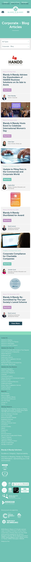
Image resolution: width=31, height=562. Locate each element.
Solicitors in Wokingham (7, 343)
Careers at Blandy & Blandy (8, 397)
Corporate (4, 374)
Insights (5, 166)
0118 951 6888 (24, 3)
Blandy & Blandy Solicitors (11, 450)
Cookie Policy (5, 532)
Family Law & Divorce (7, 357)
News (4, 71)
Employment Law (6, 355)
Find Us (3, 404)
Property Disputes (6, 360)
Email (3, 12)
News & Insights (5, 395)
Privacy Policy (21, 531)
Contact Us (4, 338)
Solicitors (4, 457)
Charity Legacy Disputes (7, 370)
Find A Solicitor (5, 393)
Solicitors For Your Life (7, 348)
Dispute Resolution (6, 353)
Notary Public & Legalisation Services (11, 359)
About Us (3, 391)
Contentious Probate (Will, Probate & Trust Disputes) (15, 350)
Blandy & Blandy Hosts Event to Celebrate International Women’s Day (14, 127)
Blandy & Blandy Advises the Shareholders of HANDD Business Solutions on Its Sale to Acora (15, 79)
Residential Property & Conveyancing (11, 362)
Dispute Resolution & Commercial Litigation (13, 378)
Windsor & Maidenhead (7, 442)
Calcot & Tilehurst (6, 421)
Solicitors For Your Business (9, 367)
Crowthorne (4, 424)
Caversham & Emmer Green (8, 423)
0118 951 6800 (6, 3)
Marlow (3, 428)
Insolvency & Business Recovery (9, 381)
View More (15, 323)
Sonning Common (6, 433)
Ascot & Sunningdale (6, 415)
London (12, 410)
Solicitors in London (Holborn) (9, 345)
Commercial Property (7, 376)
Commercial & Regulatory (8, 372)
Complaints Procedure (11, 531)
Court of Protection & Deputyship (10, 351)
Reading (6, 2)
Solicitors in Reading (6, 340)
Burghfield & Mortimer (7, 419)
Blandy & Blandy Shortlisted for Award (13, 213)
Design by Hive (5, 541)
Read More (7, 90)
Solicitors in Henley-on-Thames (9, 341)
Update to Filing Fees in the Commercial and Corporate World (14, 171)
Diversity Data (13, 532)
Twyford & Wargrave (6, 439)
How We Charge (5, 400)
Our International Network (8, 399)
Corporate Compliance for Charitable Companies (14, 256)
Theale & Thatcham (6, 437)
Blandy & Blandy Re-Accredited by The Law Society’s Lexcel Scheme (15, 299)
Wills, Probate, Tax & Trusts (8, 364)
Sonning (3, 431)
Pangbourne (4, 430)
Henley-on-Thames (15, 2)
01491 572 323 (15, 3)
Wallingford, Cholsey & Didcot (9, 440)
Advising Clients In (6, 406)
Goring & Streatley (6, 426)
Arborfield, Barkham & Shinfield (9, 414)
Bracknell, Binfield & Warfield (8, 417)
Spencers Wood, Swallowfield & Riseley (11, 435)
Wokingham (24, 2)
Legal (2, 531)
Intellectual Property (6, 383)
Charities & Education (7, 369)
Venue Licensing (5, 388)
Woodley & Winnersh (6, 444)
